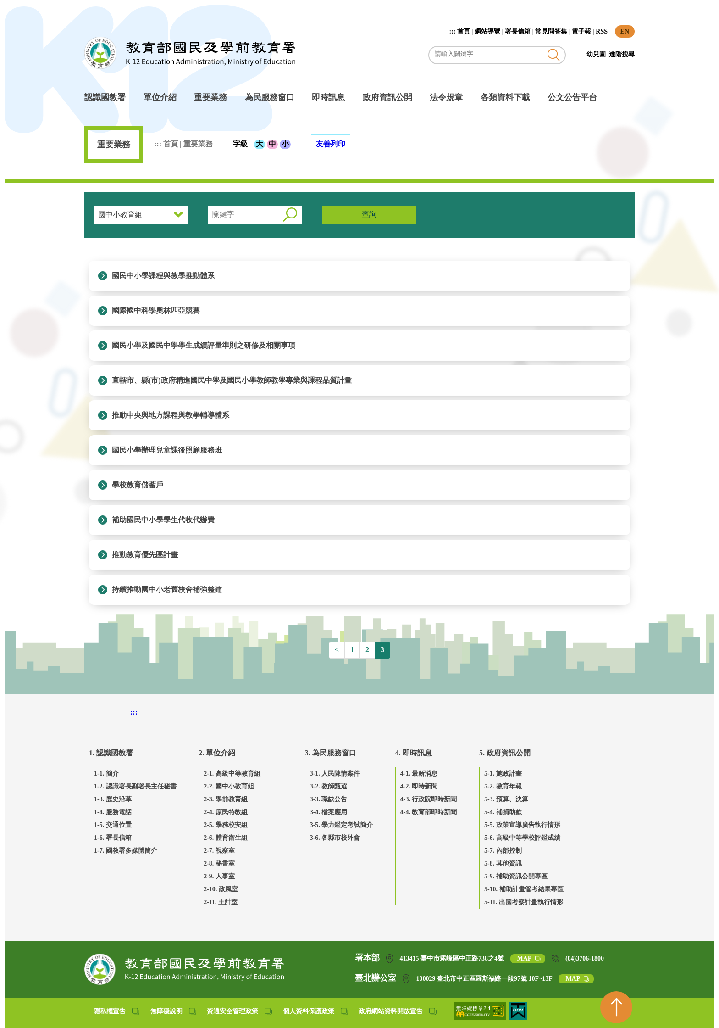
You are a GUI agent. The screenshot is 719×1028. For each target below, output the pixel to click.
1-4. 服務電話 (113, 812)
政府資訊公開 (387, 97)
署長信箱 (518, 31)
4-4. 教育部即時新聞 (428, 812)
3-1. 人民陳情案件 (335, 773)
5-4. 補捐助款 (503, 812)
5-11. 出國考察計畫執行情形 (523, 902)
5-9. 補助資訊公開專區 (516, 876)
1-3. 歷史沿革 (113, 799)
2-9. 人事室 (219, 876)
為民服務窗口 (269, 97)
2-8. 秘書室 (219, 863)
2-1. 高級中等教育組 (232, 773)
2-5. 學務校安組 (226, 824)
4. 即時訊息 (413, 753)
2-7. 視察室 (219, 850)
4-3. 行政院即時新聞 (428, 799)
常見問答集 (551, 31)
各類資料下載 (505, 97)
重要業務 (210, 97)
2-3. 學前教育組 (226, 799)
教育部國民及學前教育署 (189, 53)
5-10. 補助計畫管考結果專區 (524, 889)
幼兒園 (597, 54)
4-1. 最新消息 (419, 773)
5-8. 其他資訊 (503, 863)
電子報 (581, 31)
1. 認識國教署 (111, 753)
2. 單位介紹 (217, 753)
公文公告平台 (572, 97)
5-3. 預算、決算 (506, 799)
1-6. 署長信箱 (113, 837)
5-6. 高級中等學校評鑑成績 (522, 837)
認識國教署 (105, 97)
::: (453, 31)
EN (624, 31)
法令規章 (446, 97)
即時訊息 (328, 97)
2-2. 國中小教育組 (229, 786)
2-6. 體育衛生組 (226, 837)
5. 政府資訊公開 (505, 753)
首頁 (463, 31)
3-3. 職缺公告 (329, 799)
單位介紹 (160, 97)
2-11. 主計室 (221, 902)
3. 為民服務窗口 (330, 753)
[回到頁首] (616, 1007)
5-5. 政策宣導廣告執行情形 (522, 824)
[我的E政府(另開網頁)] (518, 1018)
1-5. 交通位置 (113, 824)
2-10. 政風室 (221, 889)
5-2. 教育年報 (503, 786)
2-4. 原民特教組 (226, 812)
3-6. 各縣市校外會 (335, 837)
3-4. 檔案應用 (329, 812)
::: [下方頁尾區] (134, 712)
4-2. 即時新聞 (419, 786)
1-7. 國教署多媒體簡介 (125, 850)
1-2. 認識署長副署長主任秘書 (135, 786)
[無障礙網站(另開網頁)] (480, 1018)
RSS (602, 31)
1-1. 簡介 (106, 773)
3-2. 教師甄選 (329, 786)
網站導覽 (487, 31)
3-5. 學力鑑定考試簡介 (341, 824)
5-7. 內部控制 (503, 850)
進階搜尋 (622, 54)
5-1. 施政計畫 (503, 773)
